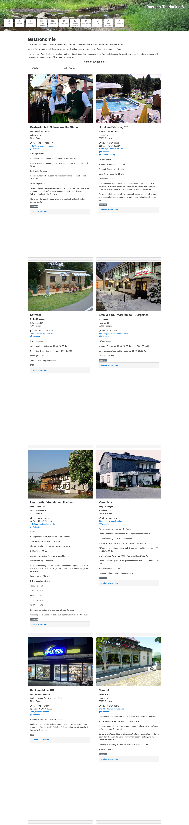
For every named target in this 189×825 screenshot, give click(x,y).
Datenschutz (119, 22)
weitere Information (41, 211)
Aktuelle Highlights (42, 23)
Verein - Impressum (108, 23)
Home (8, 22)
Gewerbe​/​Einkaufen (75, 23)
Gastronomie (64, 22)
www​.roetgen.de (86, 22)
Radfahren (19, 22)
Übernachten (53, 22)
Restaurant (70, 68)
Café (36, 68)
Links (97, 22)
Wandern (30, 22)
